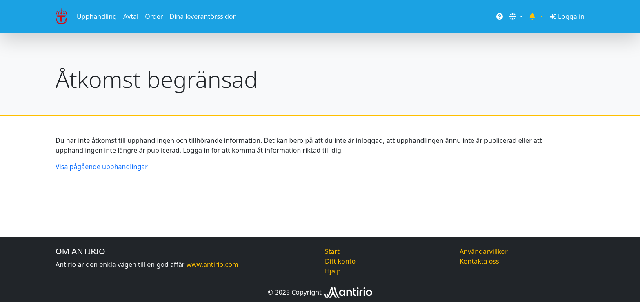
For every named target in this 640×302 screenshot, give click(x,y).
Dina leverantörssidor (202, 16)
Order (154, 16)
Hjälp (333, 270)
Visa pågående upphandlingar (102, 166)
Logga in (567, 16)
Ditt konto (340, 261)
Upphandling (97, 16)
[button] (516, 16)
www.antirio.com (212, 264)
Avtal (130, 16)
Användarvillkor (484, 251)
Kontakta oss (479, 261)
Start (332, 251)
